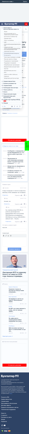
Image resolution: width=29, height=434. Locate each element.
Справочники (5, 400)
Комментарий (5, 232)
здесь (11, 392)
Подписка (26, 24)
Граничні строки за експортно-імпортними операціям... (16, 290)
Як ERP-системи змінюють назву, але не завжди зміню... (17, 309)
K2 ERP (10, 305)
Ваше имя (4, 226)
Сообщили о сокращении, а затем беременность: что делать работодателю (16, 152)
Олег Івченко (12, 315)
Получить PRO (5, 396)
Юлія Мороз (11, 325)
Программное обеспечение (9, 402)
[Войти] (25, 1)
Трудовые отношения (12, 112)
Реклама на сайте (6, 416)
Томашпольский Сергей (10, 269)
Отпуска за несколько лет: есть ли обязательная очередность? (16, 176)
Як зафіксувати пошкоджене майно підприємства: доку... (15, 319)
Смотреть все (7, 335)
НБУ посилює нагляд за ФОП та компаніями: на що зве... (17, 329)
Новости (3, 412)
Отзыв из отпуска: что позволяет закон (15, 170)
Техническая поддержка (8, 409)
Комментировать (14, 248)
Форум (3, 418)
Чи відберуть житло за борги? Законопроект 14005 (16, 299)
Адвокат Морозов (13, 286)
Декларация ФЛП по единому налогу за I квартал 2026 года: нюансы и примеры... (14, 274)
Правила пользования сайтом (9, 406)
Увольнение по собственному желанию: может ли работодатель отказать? (15, 160)
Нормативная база (6, 398)
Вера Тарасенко (13, 296)
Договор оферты (6, 404)
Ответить (5, 194)
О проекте (4, 414)
